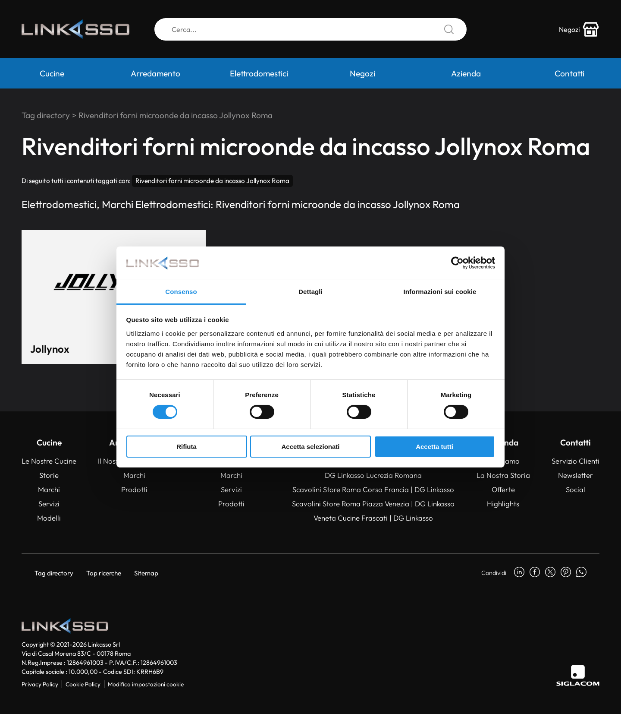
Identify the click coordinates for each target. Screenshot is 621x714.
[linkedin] (519, 573)
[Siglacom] (577, 675)
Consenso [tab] (181, 291)
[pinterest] (566, 573)
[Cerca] (310, 29)
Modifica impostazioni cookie (146, 684)
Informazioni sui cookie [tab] (440, 291)
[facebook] (535, 573)
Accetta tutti (434, 446)
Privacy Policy (40, 684)
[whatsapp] (581, 573)
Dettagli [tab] (310, 291)
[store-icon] (579, 29)
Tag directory (46, 115)
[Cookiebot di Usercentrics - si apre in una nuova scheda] (457, 262)
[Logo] (75, 29)
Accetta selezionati (310, 446)
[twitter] (550, 573)
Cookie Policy (83, 684)
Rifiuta (186, 446)
